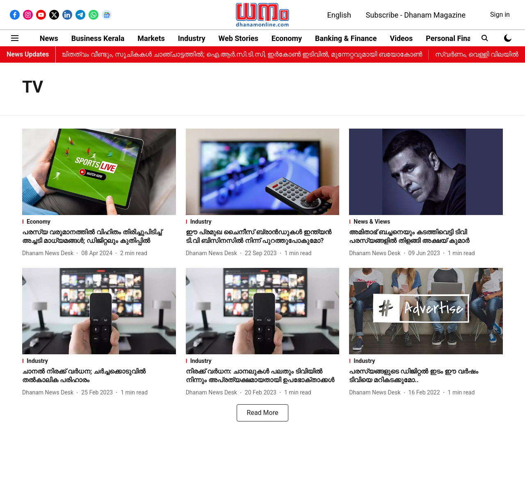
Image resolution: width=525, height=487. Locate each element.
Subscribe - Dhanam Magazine (416, 15)
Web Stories (238, 38)
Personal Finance (454, 38)
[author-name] (49, 253)
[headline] (99, 236)
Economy (287, 38)
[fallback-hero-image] (99, 172)
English (339, 15)
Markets (150, 38)
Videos (401, 38)
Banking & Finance (346, 38)
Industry (191, 38)
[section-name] (99, 221)
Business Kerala (98, 38)
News (49, 38)
